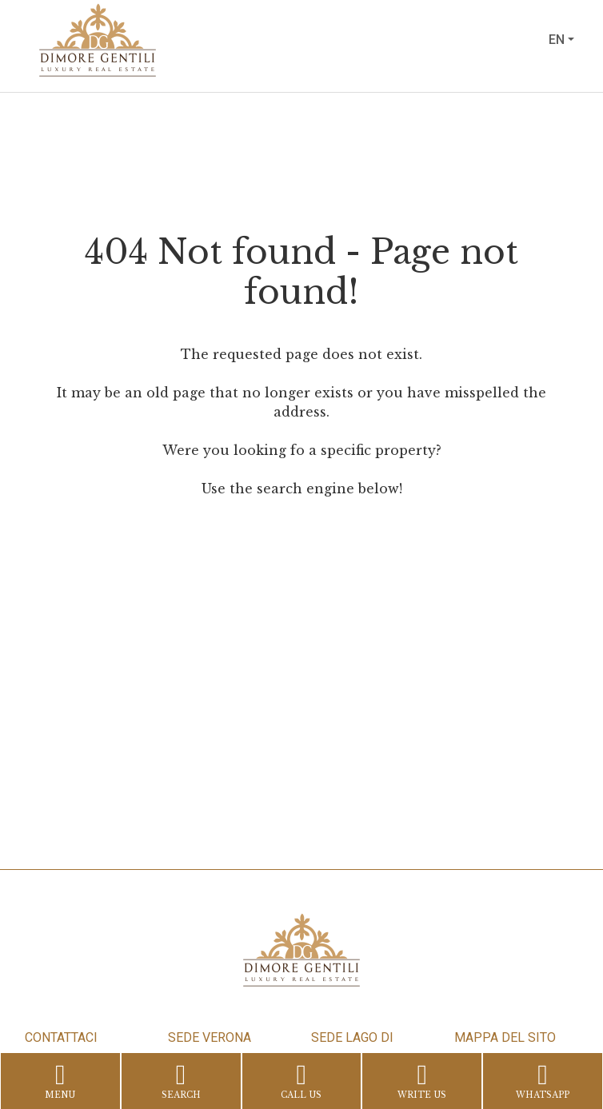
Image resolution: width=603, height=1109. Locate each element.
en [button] (557, 39)
